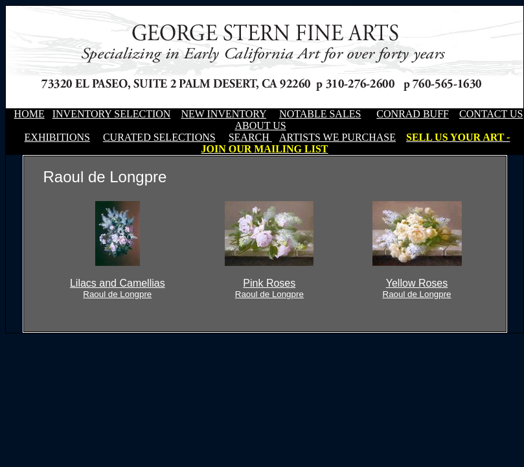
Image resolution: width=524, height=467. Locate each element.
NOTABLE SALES (320, 113)
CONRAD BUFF (412, 113)
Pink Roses (269, 288)
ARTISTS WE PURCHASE (337, 137)
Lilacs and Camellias (117, 288)
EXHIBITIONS (57, 137)
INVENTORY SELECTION (111, 113)
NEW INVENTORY (223, 113)
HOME (29, 113)
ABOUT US (260, 125)
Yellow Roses (417, 288)
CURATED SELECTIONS (159, 137)
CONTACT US (491, 113)
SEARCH (250, 137)
